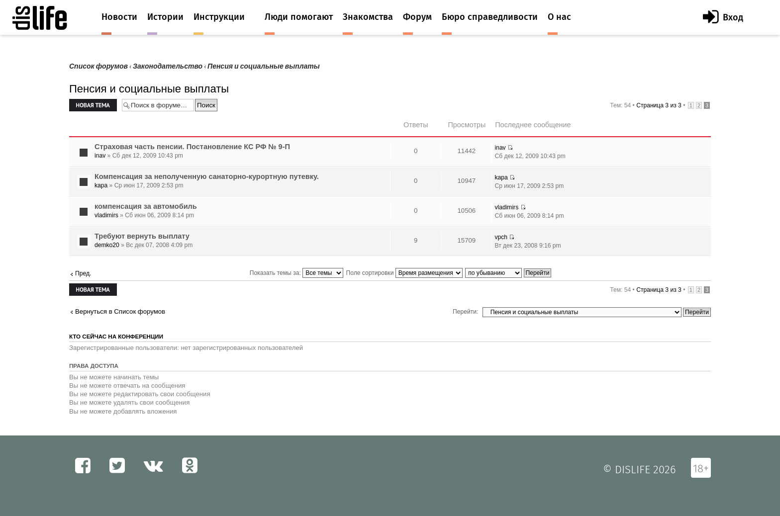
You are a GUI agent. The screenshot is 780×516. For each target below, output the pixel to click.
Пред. (83, 273)
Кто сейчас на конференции (116, 337)
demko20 (107, 245)
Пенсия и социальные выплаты (263, 66)
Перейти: (465, 311)
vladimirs (106, 215)
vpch (500, 237)
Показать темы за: (296, 272)
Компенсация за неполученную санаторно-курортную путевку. (207, 176)
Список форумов (98, 66)
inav (100, 155)
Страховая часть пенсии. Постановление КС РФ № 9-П (192, 147)
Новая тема (93, 105)
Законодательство (167, 66)
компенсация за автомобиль (146, 206)
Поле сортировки (404, 272)
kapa (101, 185)
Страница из (659, 105)
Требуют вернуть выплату (142, 236)
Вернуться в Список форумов (120, 311)
